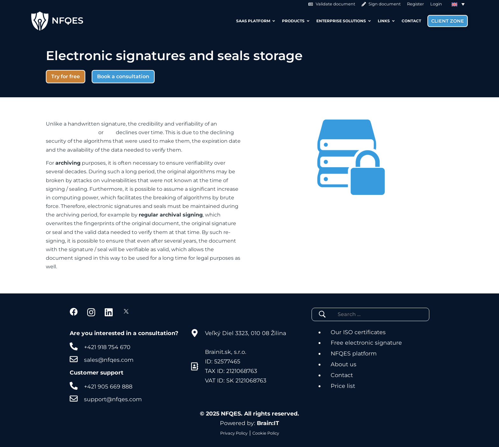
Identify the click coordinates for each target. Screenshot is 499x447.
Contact (342, 375)
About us (343, 364)
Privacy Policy (234, 433)
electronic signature (71, 132)
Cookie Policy (265, 433)
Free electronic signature (366, 342)
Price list (343, 385)
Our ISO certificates (358, 332)
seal (110, 132)
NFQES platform (354, 353)
